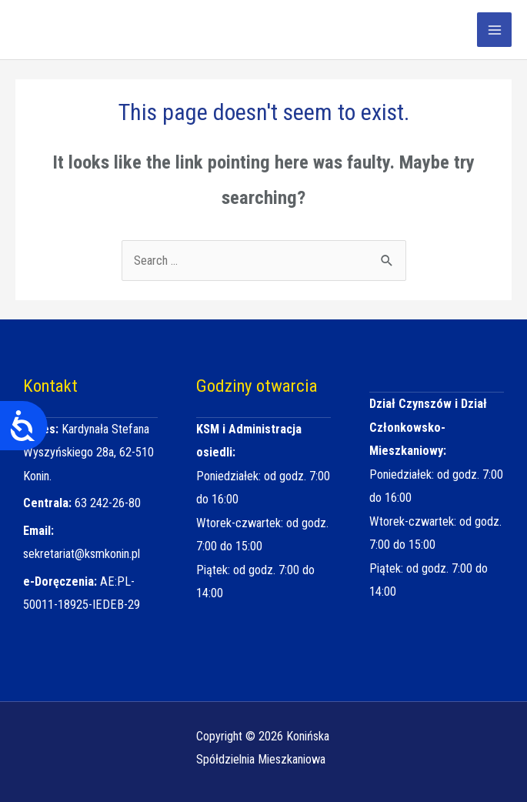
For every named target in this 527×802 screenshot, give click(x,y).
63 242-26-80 (108, 503)
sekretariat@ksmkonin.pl (81, 553)
